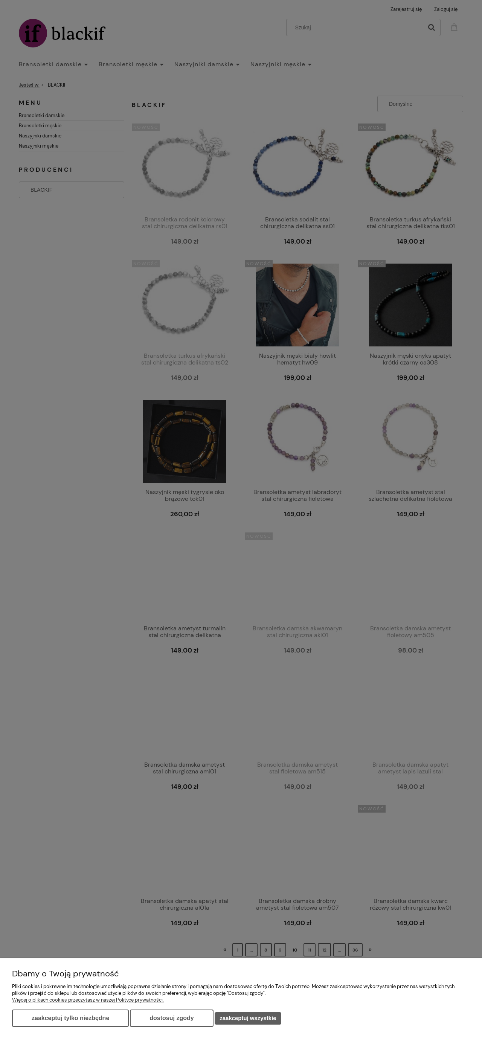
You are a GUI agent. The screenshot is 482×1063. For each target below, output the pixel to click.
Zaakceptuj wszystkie (248, 1018)
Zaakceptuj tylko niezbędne (70, 1018)
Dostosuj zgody (171, 1018)
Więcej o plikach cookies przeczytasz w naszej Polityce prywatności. (88, 1000)
